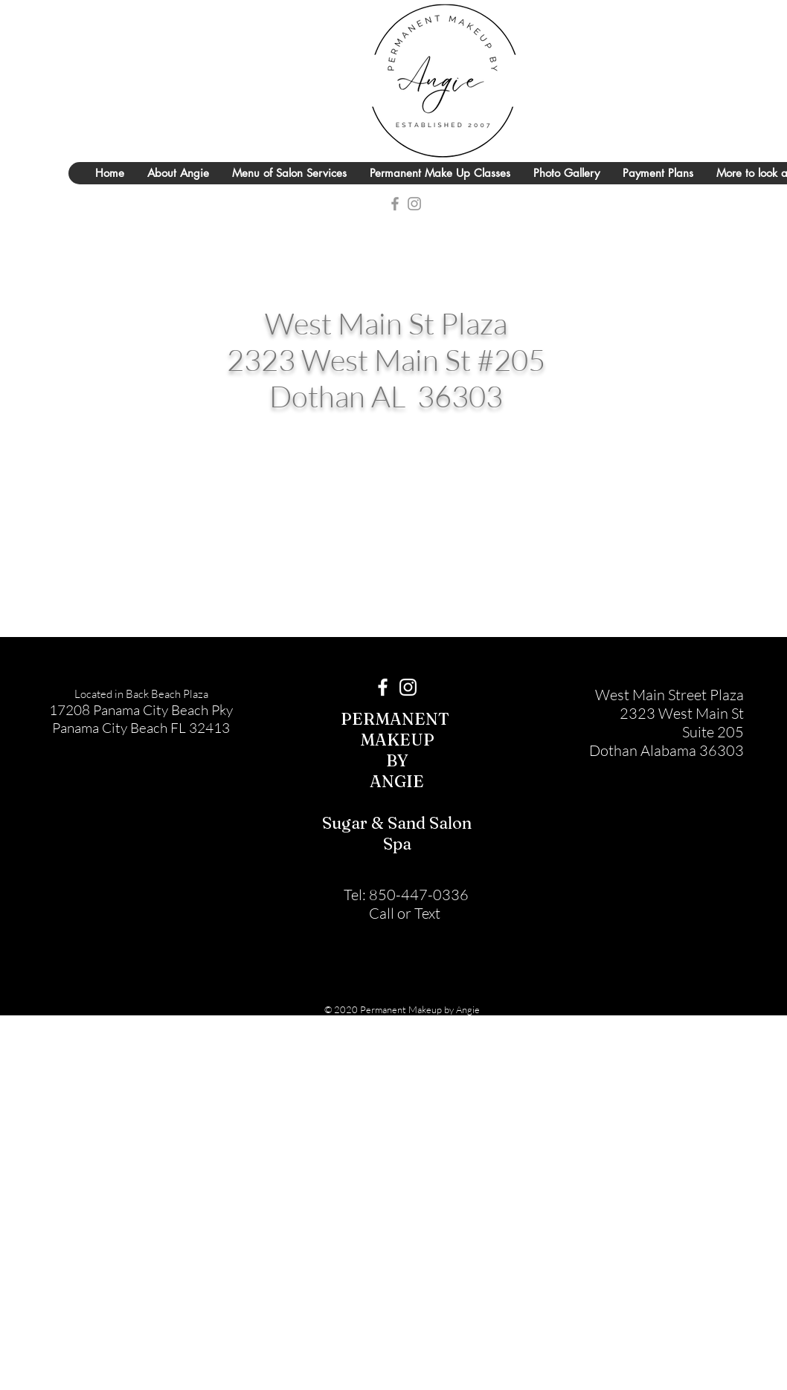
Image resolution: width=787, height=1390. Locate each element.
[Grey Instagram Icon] (414, 204)
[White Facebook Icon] (382, 687)
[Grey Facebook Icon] (395, 204)
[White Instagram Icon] (408, 687)
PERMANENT (397, 718)
